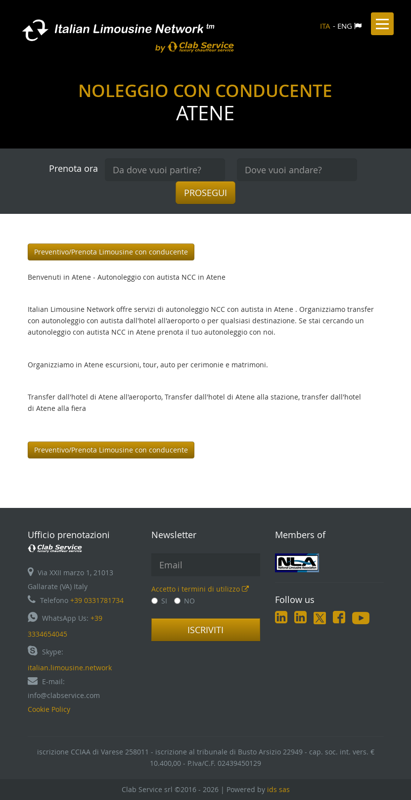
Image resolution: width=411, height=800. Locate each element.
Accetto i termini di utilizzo (200, 589)
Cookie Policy (49, 709)
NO (184, 600)
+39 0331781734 (97, 600)
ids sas (278, 789)
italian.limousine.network (70, 667)
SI (159, 600)
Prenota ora (73, 168)
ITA (325, 26)
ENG (344, 26)
